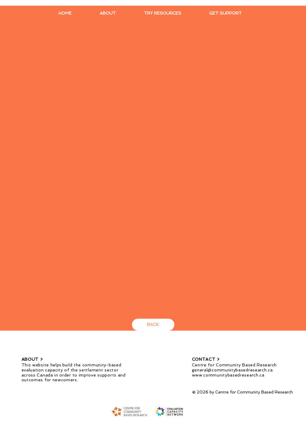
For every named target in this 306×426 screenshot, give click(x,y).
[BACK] (153, 325)
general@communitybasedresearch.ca (232, 370)
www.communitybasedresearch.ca (228, 375)
